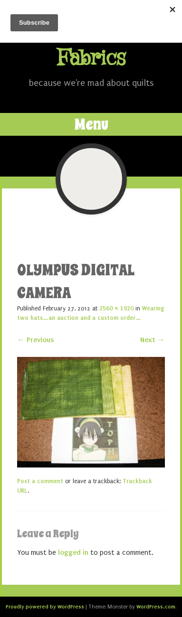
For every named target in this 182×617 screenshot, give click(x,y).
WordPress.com (155, 606)
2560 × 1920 (116, 308)
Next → (152, 340)
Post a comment (40, 481)
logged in (73, 552)
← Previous (35, 340)
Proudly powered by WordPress (45, 606)
